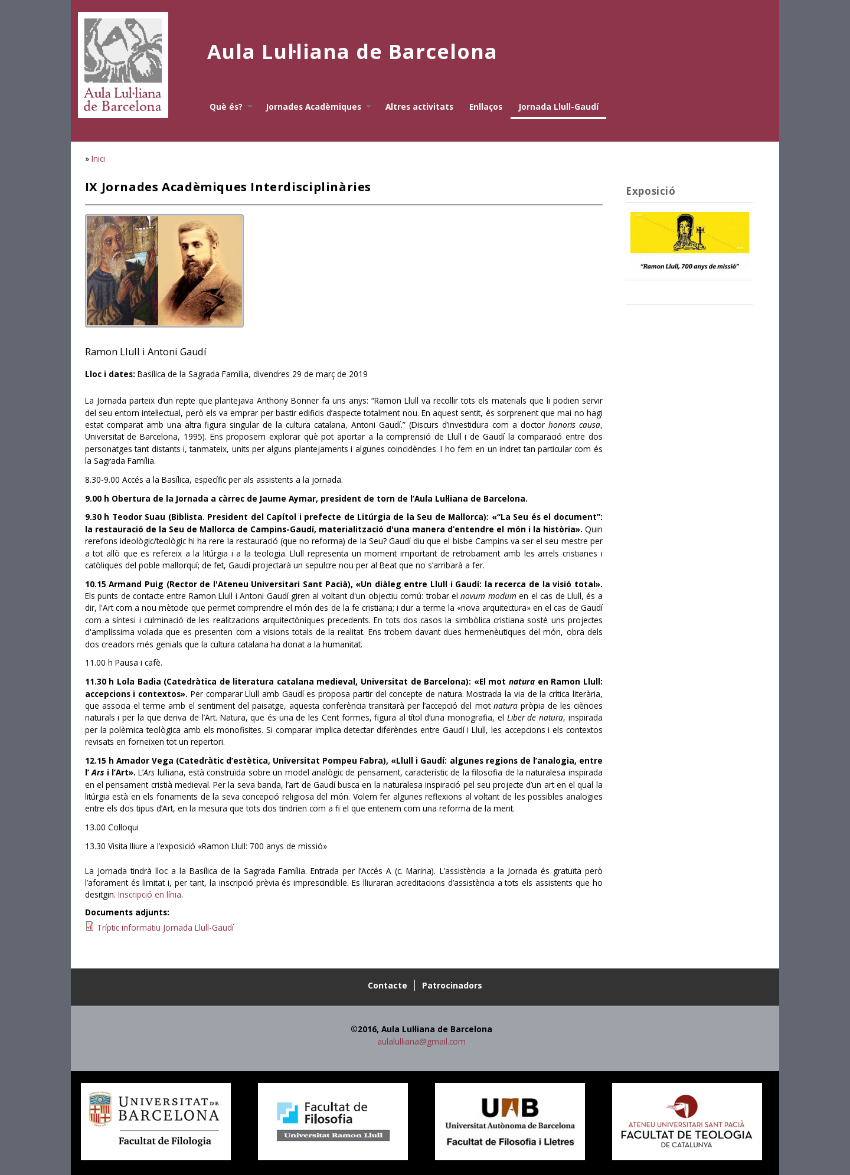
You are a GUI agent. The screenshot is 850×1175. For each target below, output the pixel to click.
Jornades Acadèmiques (315, 107)
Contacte (387, 985)
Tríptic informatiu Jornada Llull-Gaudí (165, 927)
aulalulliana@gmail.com (421, 1041)
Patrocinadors (452, 985)
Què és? (227, 107)
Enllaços (485, 106)
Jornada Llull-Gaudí (559, 106)
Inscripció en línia (149, 894)
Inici (98, 158)
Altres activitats (419, 106)
